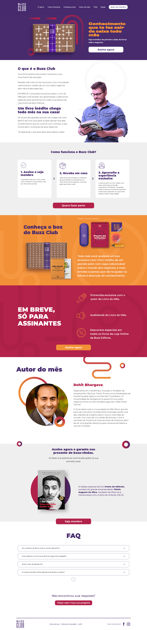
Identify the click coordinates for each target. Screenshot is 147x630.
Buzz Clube (22, 7)
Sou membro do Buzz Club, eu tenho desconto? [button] (41, 548)
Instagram (128, 624)
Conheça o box (70, 7)
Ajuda (103, 7)
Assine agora (106, 49)
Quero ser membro (118, 7)
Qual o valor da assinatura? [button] (32, 564)
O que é (41, 7)
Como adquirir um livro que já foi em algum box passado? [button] (44, 556)
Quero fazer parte (73, 205)
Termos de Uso (54, 624)
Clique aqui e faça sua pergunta (73, 603)
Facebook (123, 624)
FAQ (95, 7)
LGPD (80, 624)
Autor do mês (84, 7)
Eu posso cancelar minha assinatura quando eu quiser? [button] (43, 572)
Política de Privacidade (69, 624)
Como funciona (54, 7)
